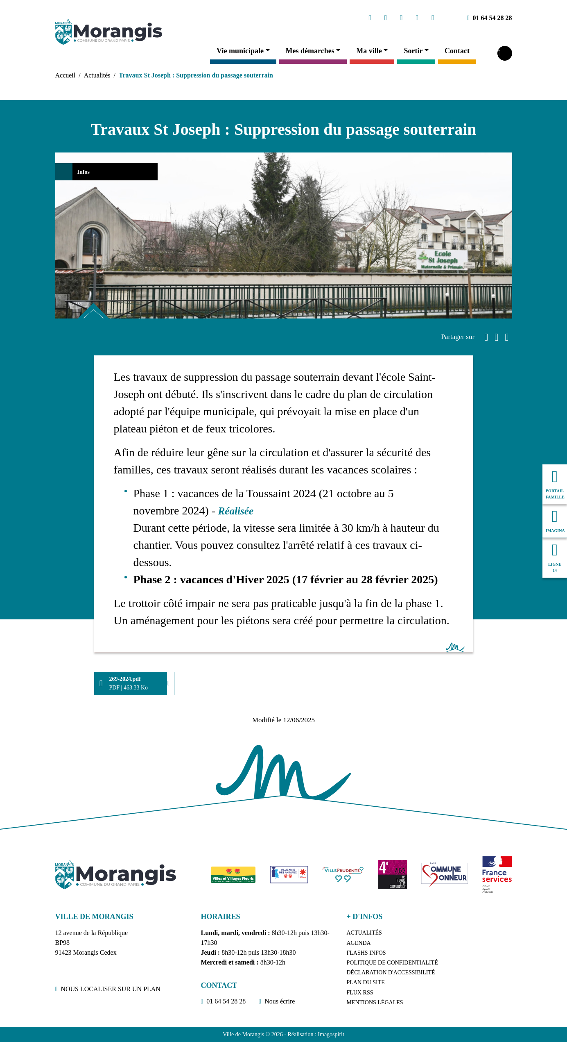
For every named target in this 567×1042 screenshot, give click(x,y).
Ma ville (369, 51)
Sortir (413, 51)
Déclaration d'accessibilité (391, 972)
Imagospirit (331, 1034)
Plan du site (366, 982)
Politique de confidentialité (392, 963)
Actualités (97, 75)
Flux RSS (360, 993)
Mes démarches (310, 51)
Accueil (65, 75)
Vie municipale (240, 51)
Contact (457, 51)
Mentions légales (375, 1002)
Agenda (359, 943)
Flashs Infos (366, 953)
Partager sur (457, 337)
